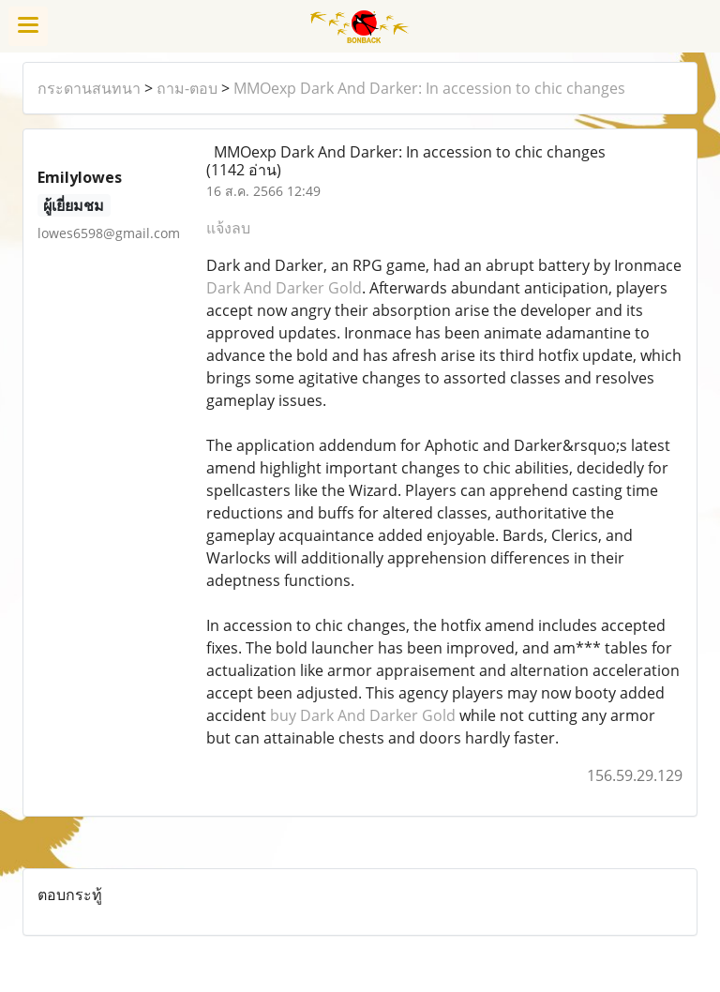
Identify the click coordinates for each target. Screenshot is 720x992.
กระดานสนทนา (89, 88)
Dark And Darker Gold (284, 288)
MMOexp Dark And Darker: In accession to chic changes (429, 88)
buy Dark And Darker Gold (363, 715)
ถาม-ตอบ (187, 88)
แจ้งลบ (228, 228)
